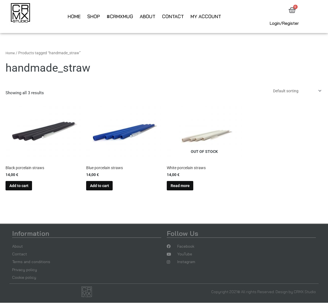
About (147, 16)
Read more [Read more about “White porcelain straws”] (182, 187)
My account (206, 16)
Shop (93, 16)
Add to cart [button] (21, 187)
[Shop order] (293, 91)
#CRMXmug (120, 16)
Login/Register (284, 23)
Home (74, 16)
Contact (173, 16)
